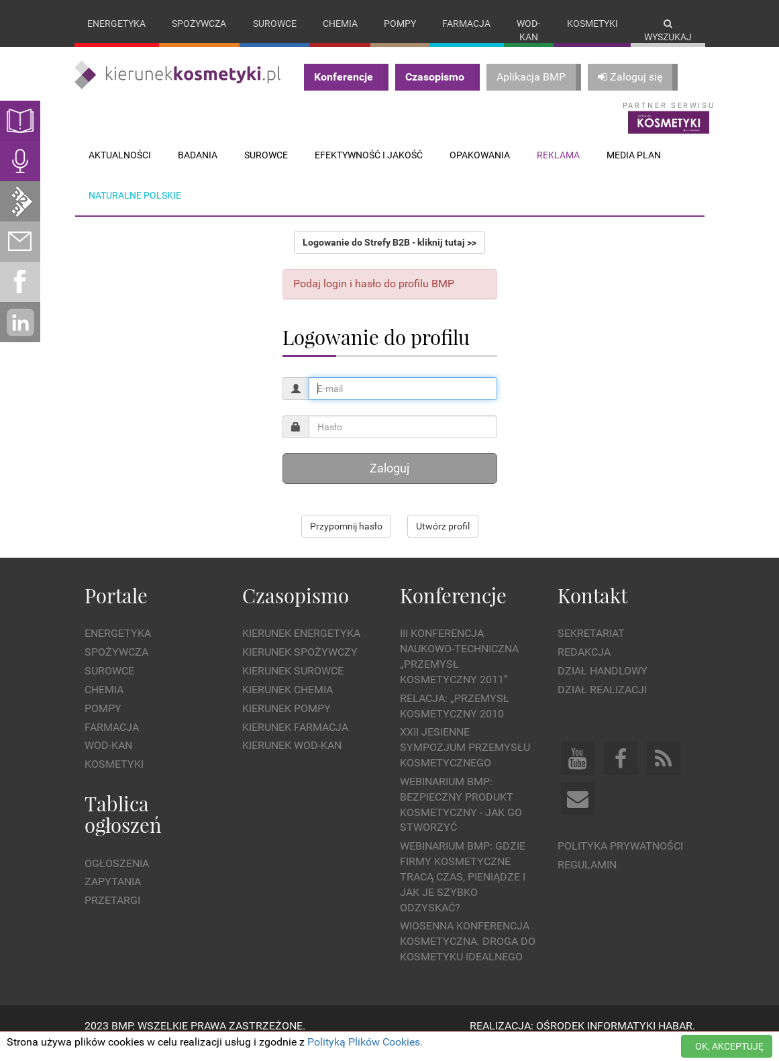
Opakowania (480, 168)
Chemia (340, 23)
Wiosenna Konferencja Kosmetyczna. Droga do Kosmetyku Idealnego (467, 955)
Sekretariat (591, 647)
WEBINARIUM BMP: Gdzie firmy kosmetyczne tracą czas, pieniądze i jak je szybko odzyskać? (462, 890)
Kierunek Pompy (286, 721)
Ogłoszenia (117, 876)
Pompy (400, 23)
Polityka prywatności (620, 859)
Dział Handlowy (602, 684)
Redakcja (584, 666)
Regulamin (587, 878)
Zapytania (113, 895)
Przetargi (112, 914)
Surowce (275, 23)
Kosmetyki (592, 23)
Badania (197, 168)
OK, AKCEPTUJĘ (729, 1046)
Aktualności (120, 168)
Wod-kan (528, 30)
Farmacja (466, 23)
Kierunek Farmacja (295, 740)
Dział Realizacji (602, 703)
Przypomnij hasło (346, 540)
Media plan (634, 168)
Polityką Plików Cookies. (365, 1041)
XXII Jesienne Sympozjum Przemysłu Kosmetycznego (465, 761)
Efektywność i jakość (369, 168)
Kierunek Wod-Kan (292, 759)
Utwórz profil (443, 540)
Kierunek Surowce (293, 684)
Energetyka (116, 23)
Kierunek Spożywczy (300, 666)
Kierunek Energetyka (301, 647)
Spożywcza (199, 23)
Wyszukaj (668, 30)
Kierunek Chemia (287, 703)
